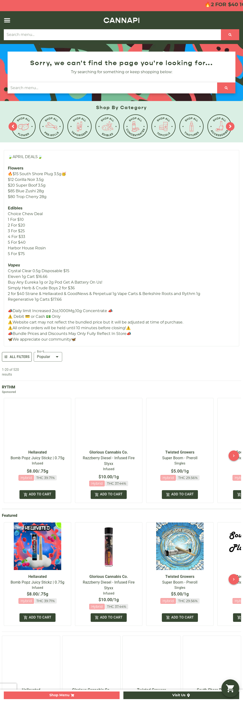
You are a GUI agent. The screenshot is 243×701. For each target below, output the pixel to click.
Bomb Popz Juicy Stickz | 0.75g (38, 454)
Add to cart (37, 489)
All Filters (17, 356)
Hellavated (37, 448)
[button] (7, 20)
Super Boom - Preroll (180, 454)
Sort (41, 351)
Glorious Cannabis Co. (108, 448)
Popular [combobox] (43, 356)
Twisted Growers (180, 448)
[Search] (230, 34)
